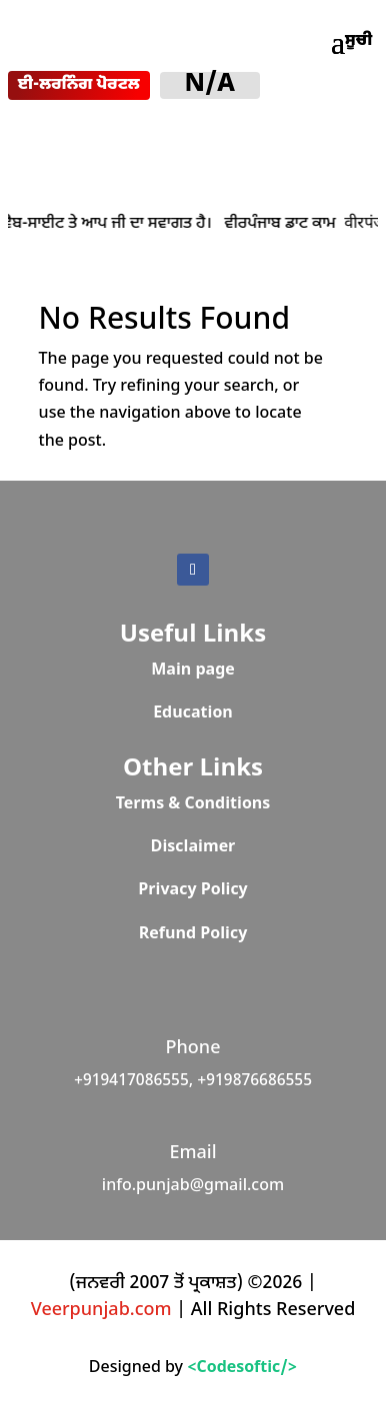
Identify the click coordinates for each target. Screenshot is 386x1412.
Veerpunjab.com (104, 1310)
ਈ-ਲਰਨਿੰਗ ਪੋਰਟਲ (79, 85)
